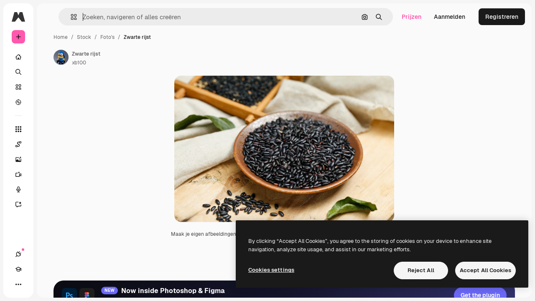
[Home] (50, 57)
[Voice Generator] (50, 189)
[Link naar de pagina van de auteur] (124, 57)
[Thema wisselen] (48, 284)
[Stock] (50, 87)
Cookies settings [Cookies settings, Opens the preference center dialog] (271, 269)
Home (124, 37)
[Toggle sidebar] (82, 16)
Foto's (171, 37)
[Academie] (33, 284)
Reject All (421, 270)
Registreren (501, 16)
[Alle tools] (50, 129)
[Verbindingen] (18, 284)
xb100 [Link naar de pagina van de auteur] (142, 62)
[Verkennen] (50, 102)
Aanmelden (449, 16)
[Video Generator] (50, 174)
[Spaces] (50, 144)
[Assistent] (50, 204)
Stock (147, 37)
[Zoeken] (50, 72)
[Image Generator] (50, 159)
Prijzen (411, 16)
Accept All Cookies (485, 270)
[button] (128, 17)
